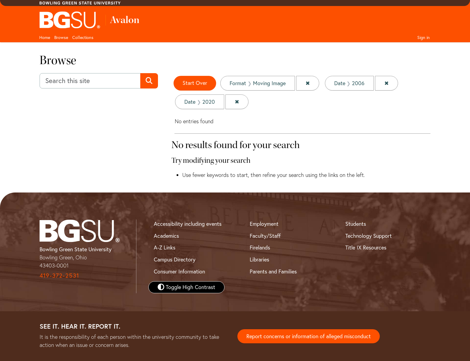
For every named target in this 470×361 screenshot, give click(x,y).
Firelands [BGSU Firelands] (260, 247)
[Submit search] (149, 81)
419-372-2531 (59, 275)
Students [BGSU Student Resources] (355, 223)
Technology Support (368, 235)
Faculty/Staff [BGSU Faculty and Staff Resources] (265, 235)
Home (44, 37)
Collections (83, 37)
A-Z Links (164, 247)
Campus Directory (174, 259)
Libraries (259, 259)
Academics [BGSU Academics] (166, 235)
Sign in (423, 37)
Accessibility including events (188, 223)
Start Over (195, 82)
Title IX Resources (365, 247)
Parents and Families (273, 271)
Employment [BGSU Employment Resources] (264, 223)
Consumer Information (179, 271)
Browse (61, 37)
